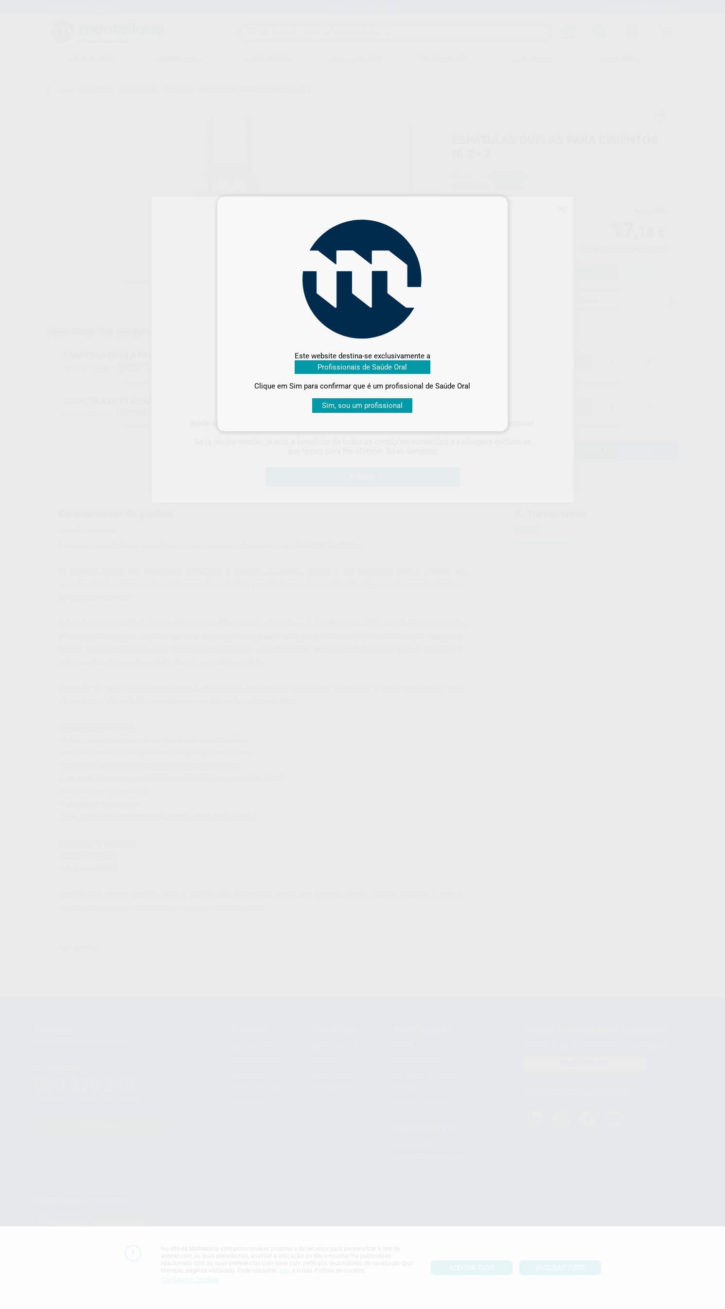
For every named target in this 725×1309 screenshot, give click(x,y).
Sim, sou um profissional (362, 405)
